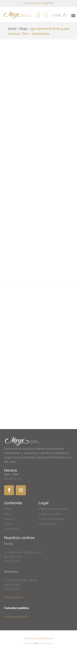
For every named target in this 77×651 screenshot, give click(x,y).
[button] (73, 15)
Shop (23, 28)
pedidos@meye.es (16, 616)
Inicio (12, 28)
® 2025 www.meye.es (38, 638)
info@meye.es (13, 597)
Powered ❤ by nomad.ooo (38, 643)
